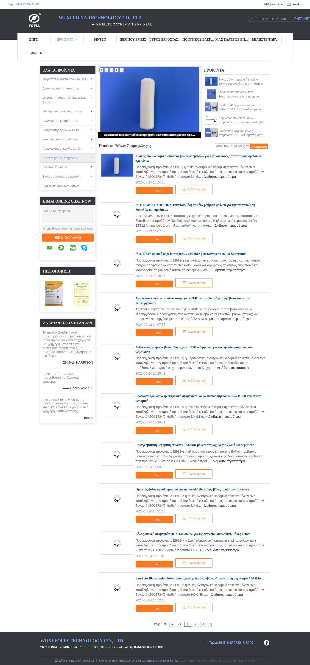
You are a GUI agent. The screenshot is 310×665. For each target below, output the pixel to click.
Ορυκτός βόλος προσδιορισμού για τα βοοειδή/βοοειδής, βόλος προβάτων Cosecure (192, 489)
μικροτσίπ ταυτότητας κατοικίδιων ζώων (65, 100)
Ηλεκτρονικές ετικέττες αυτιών (62, 111)
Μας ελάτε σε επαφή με (232, 39)
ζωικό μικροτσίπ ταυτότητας (61, 88)
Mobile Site (62, 660)
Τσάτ (155, 191)
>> (203, 624)
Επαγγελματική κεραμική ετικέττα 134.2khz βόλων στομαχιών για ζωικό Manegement (195, 445)
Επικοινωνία (68, 237)
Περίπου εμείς (133, 39)
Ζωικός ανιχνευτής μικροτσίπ (62, 176)
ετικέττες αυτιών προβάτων (60, 139)
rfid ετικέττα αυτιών (55, 167)
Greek (297, 4)
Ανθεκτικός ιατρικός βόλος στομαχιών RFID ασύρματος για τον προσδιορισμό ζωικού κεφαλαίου (150, 134)
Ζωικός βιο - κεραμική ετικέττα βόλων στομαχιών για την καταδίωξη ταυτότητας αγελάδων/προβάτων (243, 82)
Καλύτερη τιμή (194, 189)
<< (179, 624)
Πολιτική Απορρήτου (83, 660)
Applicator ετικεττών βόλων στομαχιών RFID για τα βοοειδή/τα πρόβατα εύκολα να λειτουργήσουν (242, 120)
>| (210, 624)
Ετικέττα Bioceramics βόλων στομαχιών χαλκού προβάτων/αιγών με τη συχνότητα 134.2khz (198, 578)
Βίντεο (100, 39)
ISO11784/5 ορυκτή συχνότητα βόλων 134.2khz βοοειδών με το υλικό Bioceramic (240, 107)
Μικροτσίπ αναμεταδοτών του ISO (65, 79)
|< (172, 624)
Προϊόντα (67, 39)
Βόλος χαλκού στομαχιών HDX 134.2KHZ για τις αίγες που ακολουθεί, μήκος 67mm (193, 534)
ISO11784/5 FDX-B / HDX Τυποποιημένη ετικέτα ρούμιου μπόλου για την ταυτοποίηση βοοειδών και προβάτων (239, 95)
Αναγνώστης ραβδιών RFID (61, 130)
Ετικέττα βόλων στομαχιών (60, 158)
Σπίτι (34, 39)
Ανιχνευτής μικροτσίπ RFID (60, 120)
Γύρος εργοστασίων (166, 39)
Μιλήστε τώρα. (274, 4)
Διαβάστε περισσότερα (220, 176)
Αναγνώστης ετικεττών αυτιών (62, 148)
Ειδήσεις (34, 53)
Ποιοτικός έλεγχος (198, 39)
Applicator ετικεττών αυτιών (61, 185)
